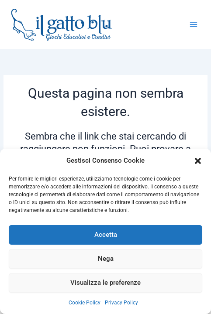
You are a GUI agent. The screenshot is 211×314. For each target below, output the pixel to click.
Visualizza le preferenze (105, 283)
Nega (106, 259)
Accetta (105, 235)
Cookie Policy (84, 303)
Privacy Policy (121, 303)
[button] (198, 161)
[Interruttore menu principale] (193, 24)
